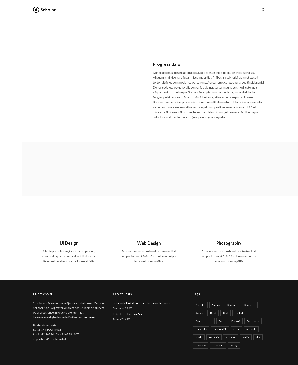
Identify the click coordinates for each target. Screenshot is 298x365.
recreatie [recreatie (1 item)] (214, 337)
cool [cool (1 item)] (225, 313)
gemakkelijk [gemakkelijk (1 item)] (219, 329)
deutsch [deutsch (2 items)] (239, 313)
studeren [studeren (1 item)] (230, 337)
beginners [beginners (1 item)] (249, 304)
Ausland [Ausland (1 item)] (216, 304)
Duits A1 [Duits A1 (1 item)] (235, 321)
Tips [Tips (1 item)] (258, 337)
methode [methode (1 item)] (251, 329)
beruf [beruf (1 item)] (213, 313)
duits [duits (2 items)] (221, 321)
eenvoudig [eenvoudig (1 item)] (201, 329)
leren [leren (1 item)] (236, 329)
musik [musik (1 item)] (199, 337)
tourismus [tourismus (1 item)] (218, 345)
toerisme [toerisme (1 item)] (201, 345)
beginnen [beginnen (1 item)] (232, 304)
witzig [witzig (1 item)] (234, 345)
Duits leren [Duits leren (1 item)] (253, 321)
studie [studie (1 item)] (245, 337)
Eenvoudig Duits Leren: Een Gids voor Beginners (142, 303)
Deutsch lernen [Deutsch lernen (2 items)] (204, 321)
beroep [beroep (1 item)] (199, 313)
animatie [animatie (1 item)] (200, 304)
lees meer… (91, 317)
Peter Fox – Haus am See (128, 314)
